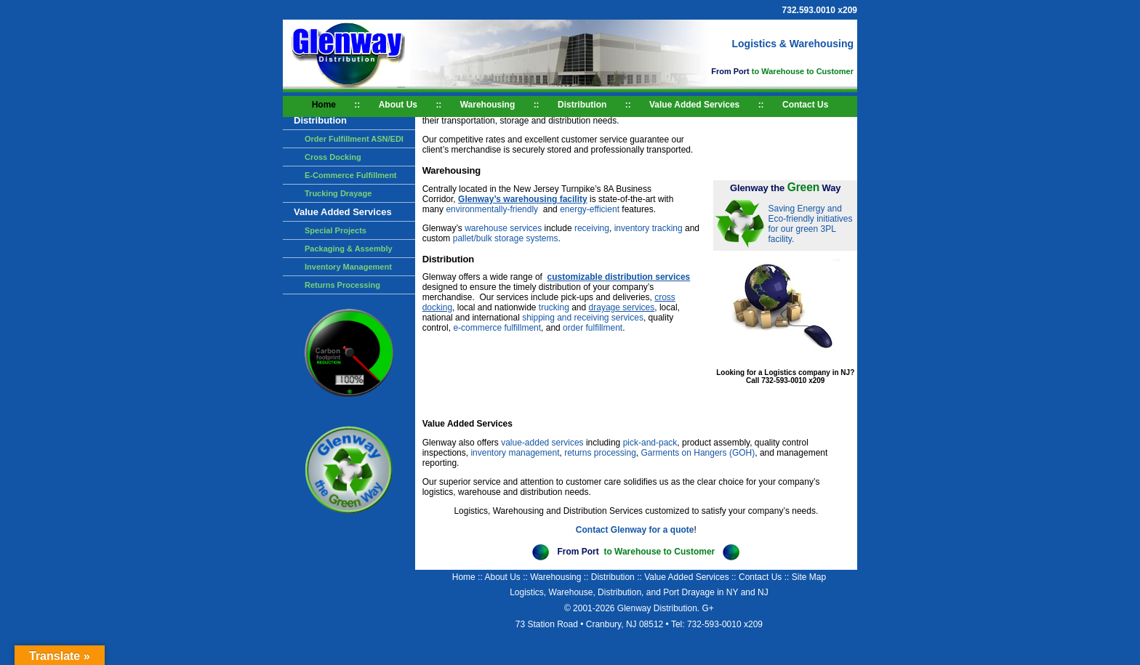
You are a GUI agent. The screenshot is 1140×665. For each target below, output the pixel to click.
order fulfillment (592, 328)
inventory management (514, 453)
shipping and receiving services (582, 318)
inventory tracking (648, 228)
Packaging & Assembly (349, 248)
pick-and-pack (650, 443)
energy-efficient (591, 209)
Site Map (809, 577)
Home (324, 105)
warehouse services (503, 228)
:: (357, 105)
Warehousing (487, 105)
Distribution (582, 105)
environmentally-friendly (493, 209)
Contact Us (805, 105)
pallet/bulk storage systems (505, 238)
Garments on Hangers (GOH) (698, 453)
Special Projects (335, 230)
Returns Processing (342, 285)
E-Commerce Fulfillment (351, 175)
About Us (398, 105)
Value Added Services (694, 105)
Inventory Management (348, 266)
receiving (591, 228)
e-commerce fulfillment (497, 328)
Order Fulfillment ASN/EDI (354, 138)
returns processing (600, 453)
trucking (555, 307)
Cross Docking (333, 157)
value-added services (542, 443)
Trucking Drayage (338, 193)
